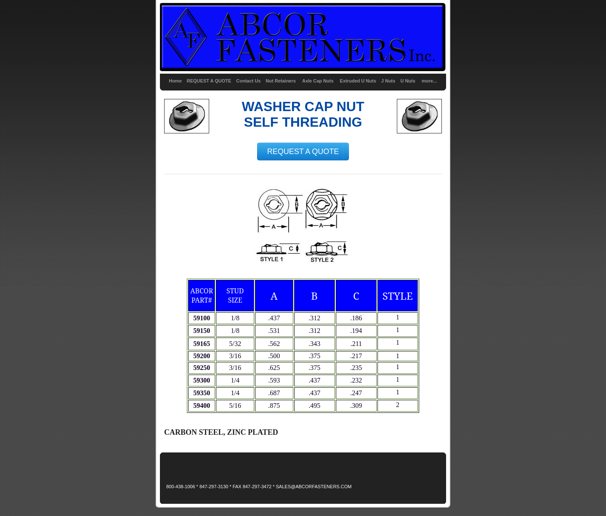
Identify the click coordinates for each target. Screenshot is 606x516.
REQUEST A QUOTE (209, 80)
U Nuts (407, 80)
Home (175, 80)
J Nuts (388, 80)
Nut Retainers (281, 80)
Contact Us (248, 80)
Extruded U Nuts (358, 80)
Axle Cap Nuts (318, 80)
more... (429, 80)
